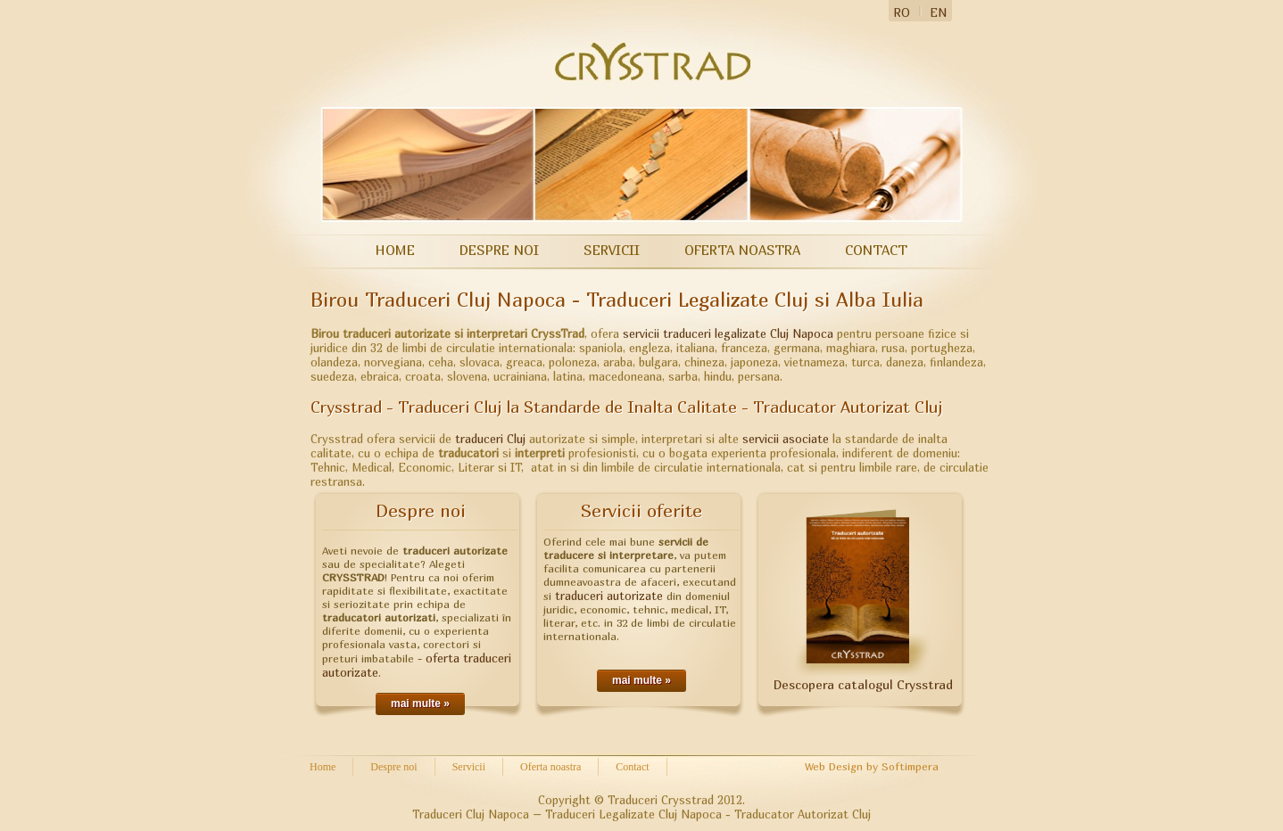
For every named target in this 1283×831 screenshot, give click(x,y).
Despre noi (499, 250)
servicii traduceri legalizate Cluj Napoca (728, 333)
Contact (876, 250)
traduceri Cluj (490, 439)
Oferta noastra (742, 250)
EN (938, 12)
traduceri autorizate (609, 595)
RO (901, 12)
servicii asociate (787, 439)
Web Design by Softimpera (872, 766)
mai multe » (420, 703)
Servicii (612, 250)
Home (395, 250)
